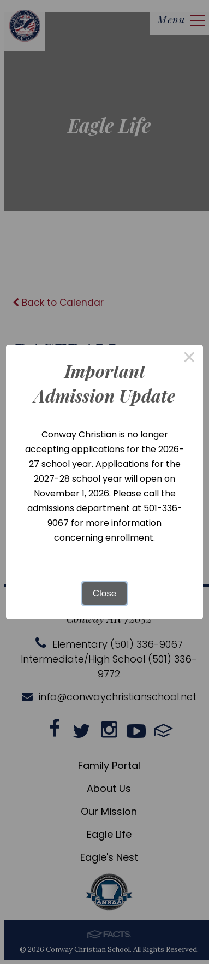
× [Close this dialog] (189, 358)
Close (104, 593)
